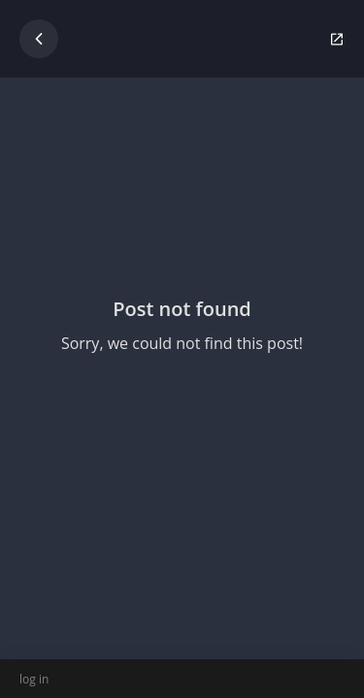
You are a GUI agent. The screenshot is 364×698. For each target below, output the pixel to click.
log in (34, 679)
